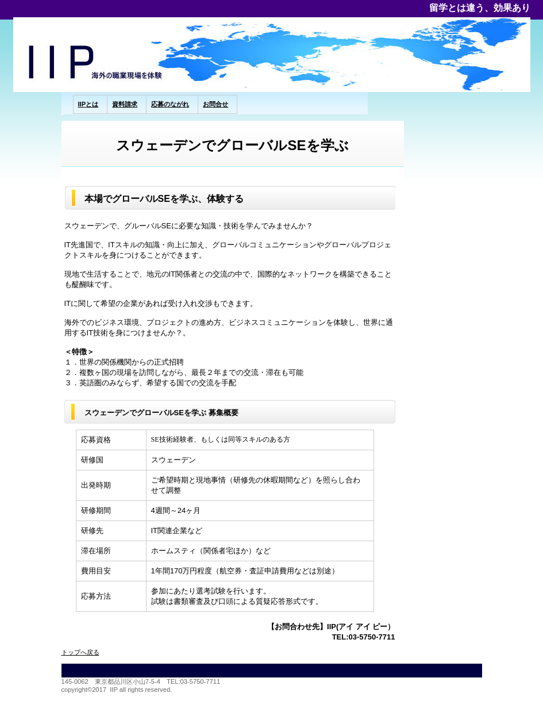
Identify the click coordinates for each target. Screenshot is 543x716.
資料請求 (124, 104)
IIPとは (88, 104)
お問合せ (215, 104)
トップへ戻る (80, 652)
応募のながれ (170, 104)
